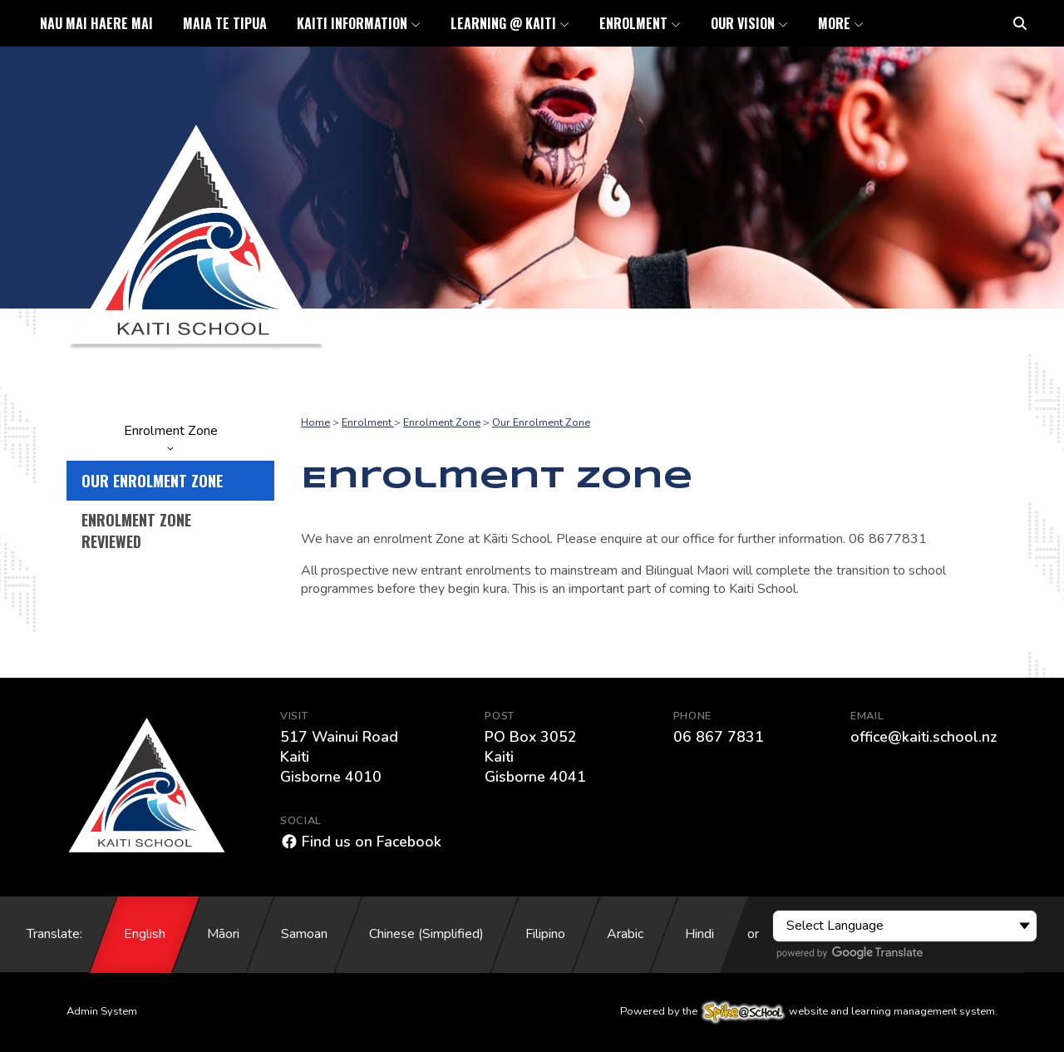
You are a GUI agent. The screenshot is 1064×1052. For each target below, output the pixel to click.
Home (315, 422)
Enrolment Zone (170, 437)
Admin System (101, 1011)
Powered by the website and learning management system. (809, 1011)
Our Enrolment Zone (152, 480)
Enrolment (368, 422)
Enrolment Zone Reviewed (136, 530)
